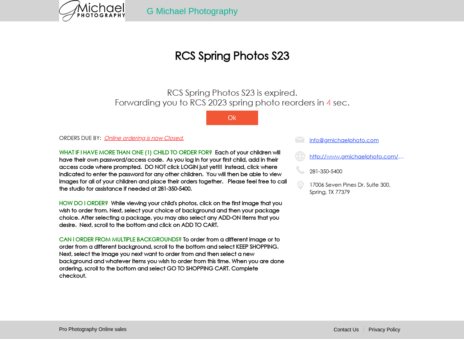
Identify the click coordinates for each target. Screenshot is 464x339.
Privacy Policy (384, 329)
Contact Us (346, 329)
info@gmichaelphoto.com (344, 140)
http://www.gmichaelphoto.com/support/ (357, 156)
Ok (232, 117)
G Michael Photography (192, 11)
